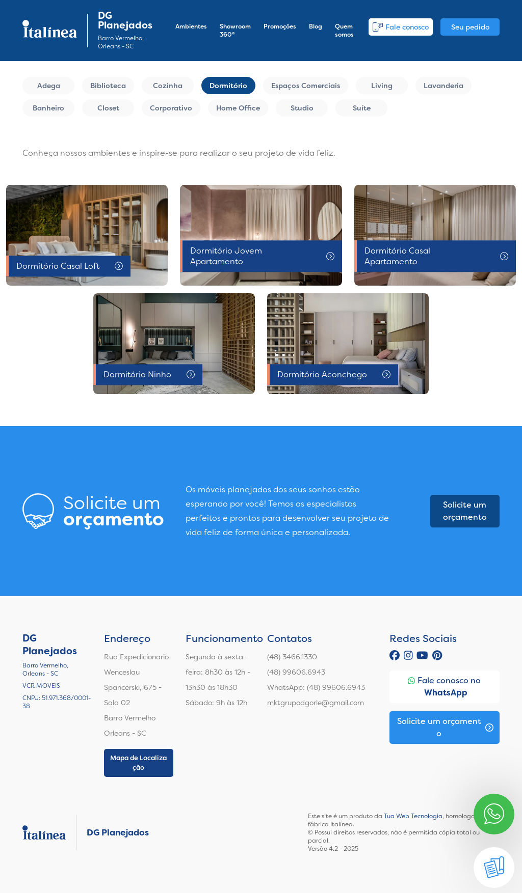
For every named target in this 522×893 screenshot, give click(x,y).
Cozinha (167, 85)
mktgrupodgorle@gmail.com (315, 702)
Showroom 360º (235, 30)
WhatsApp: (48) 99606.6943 (316, 687)
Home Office (238, 108)
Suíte (362, 108)
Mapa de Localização (138, 763)
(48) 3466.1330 (292, 656)
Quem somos (344, 30)
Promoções (280, 26)
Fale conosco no (444, 687)
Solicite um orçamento (465, 510)
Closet (108, 108)
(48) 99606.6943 (296, 672)
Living (382, 85)
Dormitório (228, 85)
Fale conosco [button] (401, 27)
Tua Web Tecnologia (413, 816)
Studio (302, 108)
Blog (315, 26)
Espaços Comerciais (305, 85)
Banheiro (48, 108)
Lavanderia (443, 85)
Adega (48, 85)
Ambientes (191, 26)
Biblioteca (108, 85)
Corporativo (171, 108)
